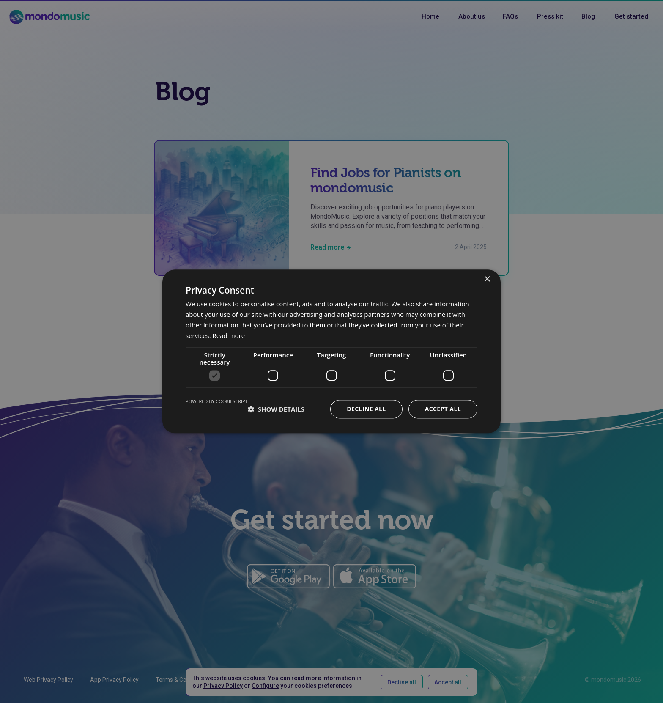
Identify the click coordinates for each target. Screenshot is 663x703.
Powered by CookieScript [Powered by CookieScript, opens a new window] (217, 401)
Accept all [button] (443, 409)
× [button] (487, 279)
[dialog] (331, 351)
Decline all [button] (366, 409)
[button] (276, 409)
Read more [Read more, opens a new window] (229, 335)
